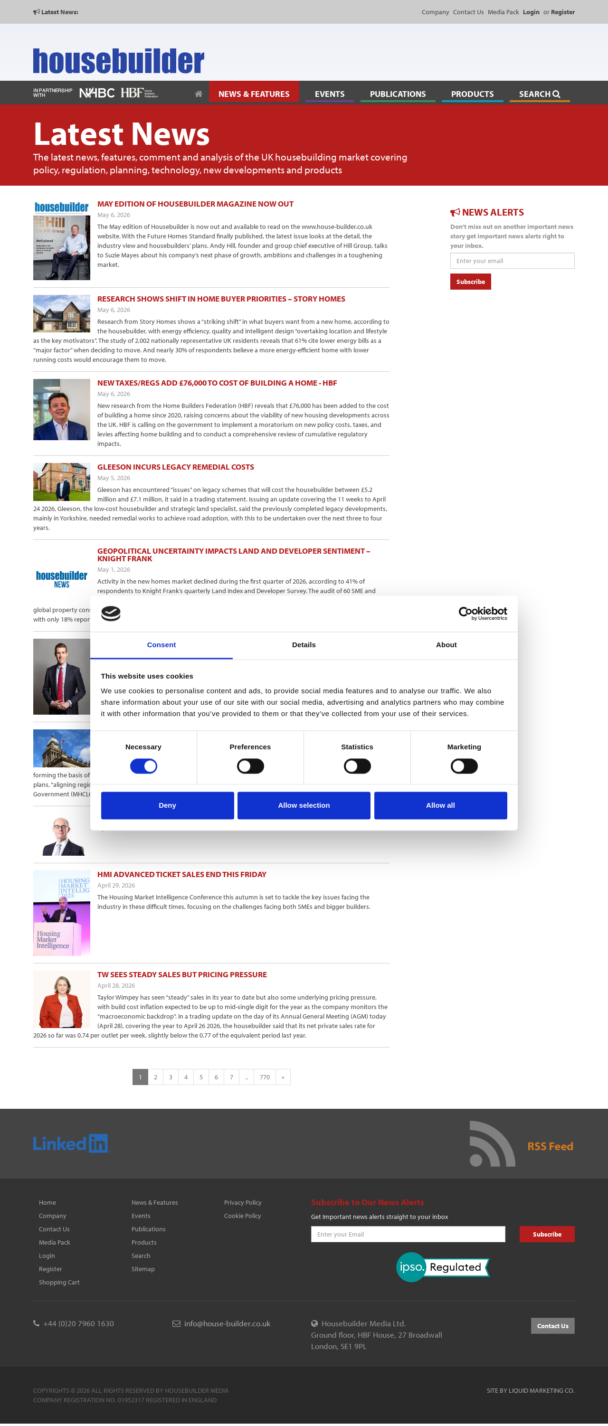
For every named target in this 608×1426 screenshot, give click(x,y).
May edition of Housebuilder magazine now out (195, 203)
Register (50, 1269)
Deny (167, 806)
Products (144, 1242)
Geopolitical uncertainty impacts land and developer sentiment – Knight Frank (233, 554)
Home (47, 1202)
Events (141, 1215)
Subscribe (470, 281)
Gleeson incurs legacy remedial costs (175, 467)
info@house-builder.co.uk (227, 1323)
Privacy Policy (243, 1202)
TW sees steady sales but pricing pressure (182, 974)
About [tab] (446, 645)
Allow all (440, 806)
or (559, 12)
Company (435, 12)
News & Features (155, 1202)
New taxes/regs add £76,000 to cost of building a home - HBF (217, 382)
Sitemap (143, 1269)
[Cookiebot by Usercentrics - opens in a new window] (465, 613)
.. (246, 1077)
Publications (149, 1229)
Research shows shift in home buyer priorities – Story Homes (221, 298)
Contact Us (468, 12)
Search (141, 1255)
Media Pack (503, 12)
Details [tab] (304, 645)
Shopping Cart (59, 1282)
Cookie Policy (242, 1215)
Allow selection (304, 806)
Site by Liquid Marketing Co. (531, 1390)
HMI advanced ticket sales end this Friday (181, 874)
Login (47, 1255)
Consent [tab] (161, 645)
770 (265, 1077)
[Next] (283, 1077)
